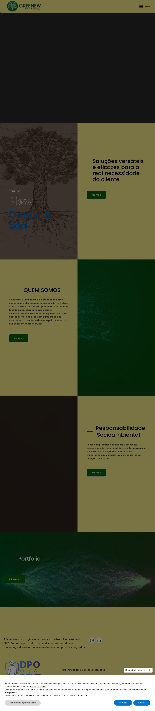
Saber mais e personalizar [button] (23, 702)
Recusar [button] (123, 702)
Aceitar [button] (141, 702)
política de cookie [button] (38, 686)
